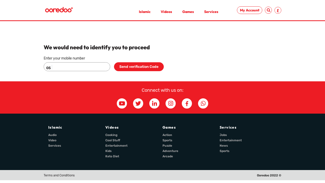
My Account (249, 10)
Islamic (145, 11)
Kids (108, 151)
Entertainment (116, 145)
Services (211, 11)
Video (52, 140)
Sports (167, 140)
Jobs (223, 135)
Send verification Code (138, 67)
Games (188, 11)
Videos (166, 11)
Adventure (170, 151)
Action (167, 135)
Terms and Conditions (59, 175)
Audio (52, 135)
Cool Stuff (112, 140)
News (224, 145)
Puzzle (167, 145)
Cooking (111, 135)
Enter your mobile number (64, 58)
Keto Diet (112, 156)
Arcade (167, 156)
